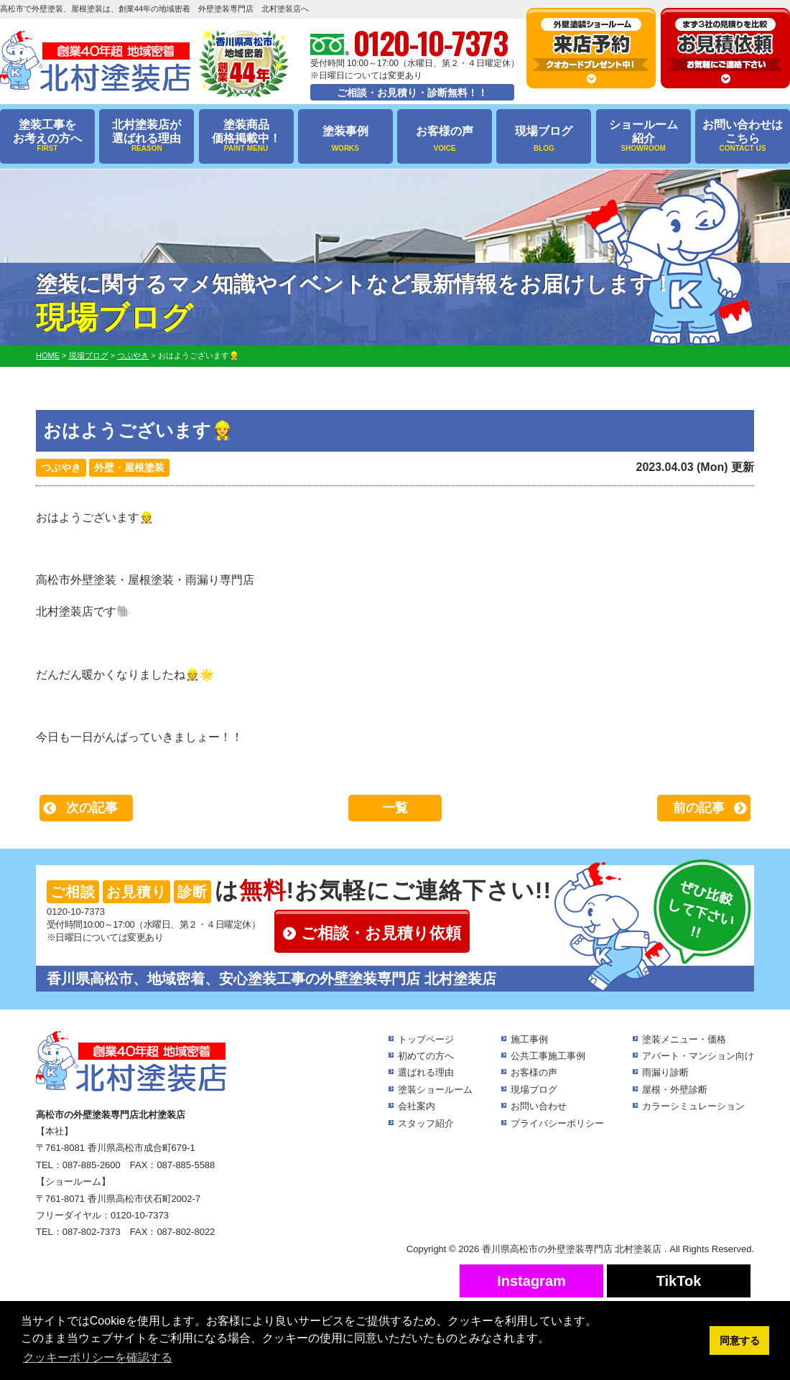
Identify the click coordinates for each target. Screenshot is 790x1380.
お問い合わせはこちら (742, 136)
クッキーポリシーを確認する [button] (97, 1357)
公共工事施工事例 (548, 1055)
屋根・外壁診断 (674, 1089)
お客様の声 (444, 139)
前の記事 (699, 808)
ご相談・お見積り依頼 (381, 933)
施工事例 (529, 1039)
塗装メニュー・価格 (684, 1039)
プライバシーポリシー (557, 1123)
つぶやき (61, 467)
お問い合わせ (539, 1106)
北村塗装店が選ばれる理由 (146, 136)
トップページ (426, 1039)
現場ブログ (543, 139)
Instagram (531, 1281)
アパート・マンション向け (698, 1055)
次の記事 (92, 808)
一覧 (395, 808)
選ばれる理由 (426, 1072)
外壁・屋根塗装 (129, 467)
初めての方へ (426, 1055)
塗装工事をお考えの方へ (47, 136)
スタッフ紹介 (426, 1123)
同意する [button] (740, 1340)
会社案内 (416, 1106)
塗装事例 (345, 139)
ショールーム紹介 (643, 136)
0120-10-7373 (76, 911)
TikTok (679, 1281)
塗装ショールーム (435, 1089)
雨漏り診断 (665, 1072)
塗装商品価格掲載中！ (246, 136)
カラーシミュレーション (693, 1106)
